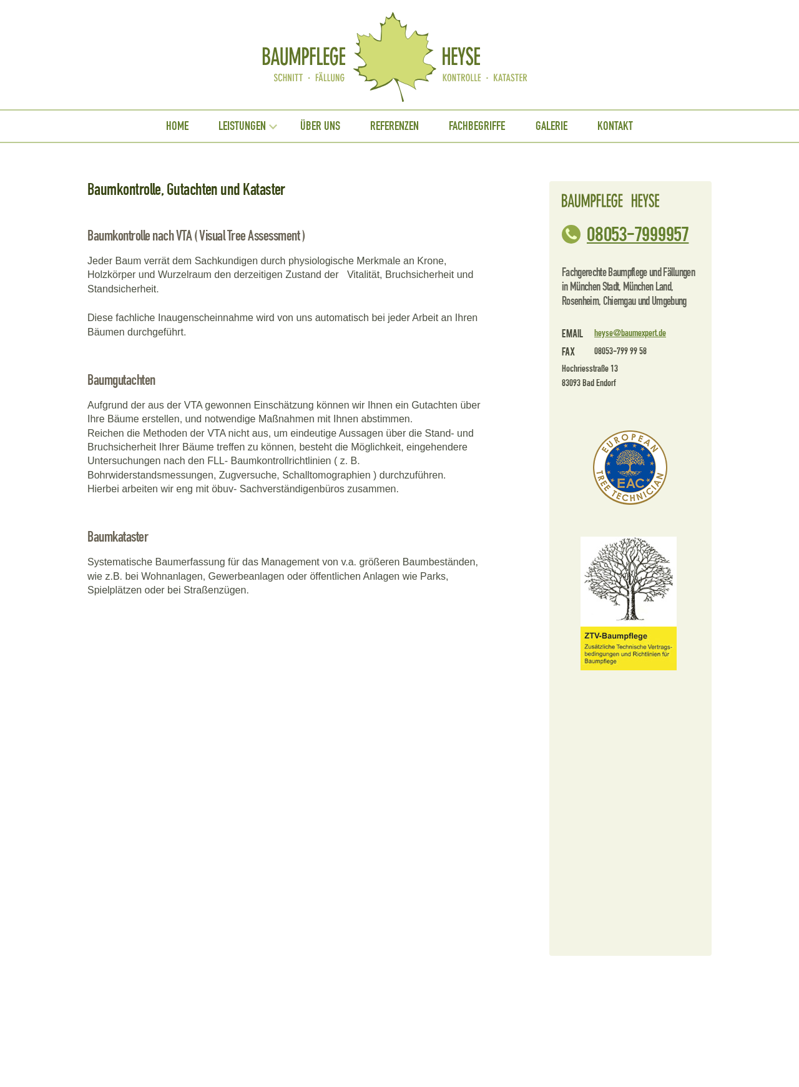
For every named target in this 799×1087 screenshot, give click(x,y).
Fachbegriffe (477, 126)
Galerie (551, 126)
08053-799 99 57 (638, 233)
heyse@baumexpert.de (630, 333)
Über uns (320, 126)
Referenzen (394, 126)
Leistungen (242, 126)
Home (177, 126)
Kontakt (615, 126)
